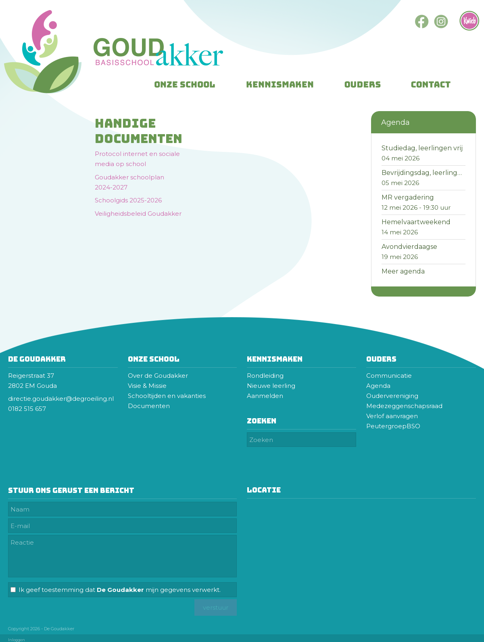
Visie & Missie (147, 385)
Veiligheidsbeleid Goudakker (138, 213)
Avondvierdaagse (409, 246)
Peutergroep (386, 426)
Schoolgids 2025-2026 (128, 200)
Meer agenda (403, 271)
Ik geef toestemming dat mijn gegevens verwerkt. (120, 590)
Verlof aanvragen (392, 416)
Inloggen (16, 640)
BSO (413, 426)
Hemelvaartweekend (416, 222)
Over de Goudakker (158, 375)
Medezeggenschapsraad (405, 406)
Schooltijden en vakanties (167, 396)
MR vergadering (408, 197)
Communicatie (389, 375)
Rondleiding (265, 375)
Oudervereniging (392, 396)
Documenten (149, 406)
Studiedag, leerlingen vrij (422, 148)
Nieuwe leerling (271, 385)
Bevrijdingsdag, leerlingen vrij (429, 173)
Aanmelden (265, 396)
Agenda (378, 385)
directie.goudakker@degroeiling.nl (61, 398)
